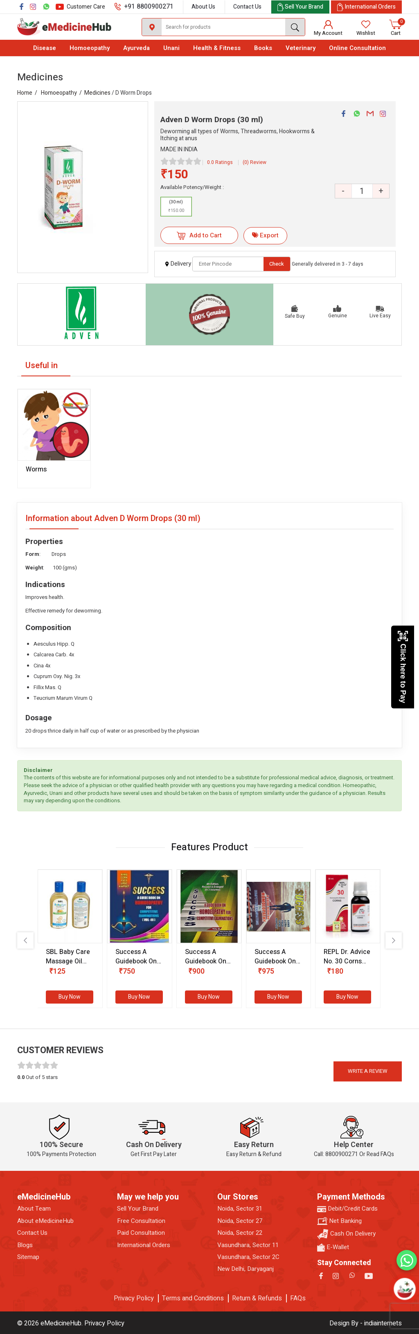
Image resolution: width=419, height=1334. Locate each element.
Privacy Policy (134, 1298)
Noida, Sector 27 (239, 1221)
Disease (44, 47)
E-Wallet (333, 1247)
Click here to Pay (403, 667)
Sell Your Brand (137, 1208)
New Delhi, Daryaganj (245, 1269)
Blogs (25, 1245)
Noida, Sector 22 (239, 1233)
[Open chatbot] (404, 1289)
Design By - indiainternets (365, 1323)
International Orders (143, 1245)
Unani (171, 47)
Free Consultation (141, 1221)
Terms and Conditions (193, 1298)
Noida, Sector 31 (239, 1208)
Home (24, 93)
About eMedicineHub (45, 1221)
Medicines (97, 93)
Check (276, 264)
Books (263, 47)
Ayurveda (136, 47)
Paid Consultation (141, 1233)
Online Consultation (357, 47)
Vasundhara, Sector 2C (248, 1257)
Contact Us (247, 6)
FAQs (298, 1298)
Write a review (367, 1071)
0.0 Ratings (220, 162)
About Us (203, 6)
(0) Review (254, 162)
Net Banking (339, 1221)
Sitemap (28, 1257)
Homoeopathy (90, 47)
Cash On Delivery (346, 1234)
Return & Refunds (257, 1298)
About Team (34, 1208)
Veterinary (300, 47)
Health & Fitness (217, 47)
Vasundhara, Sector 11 (248, 1245)
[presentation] (25, 940)
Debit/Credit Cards (347, 1208)
